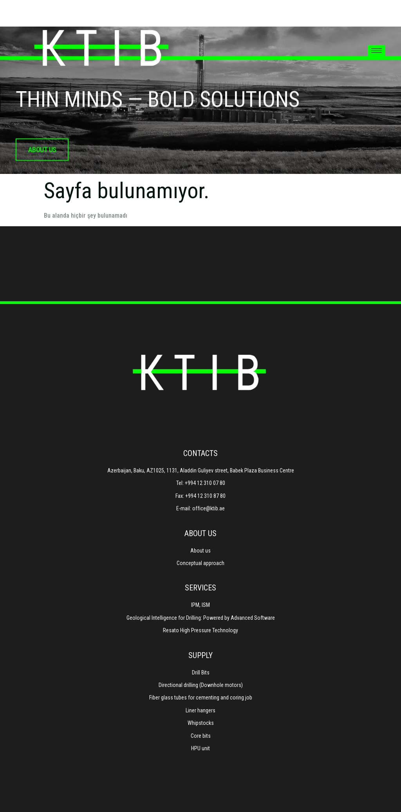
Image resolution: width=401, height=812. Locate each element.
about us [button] (42, 155)
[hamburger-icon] (376, 50)
